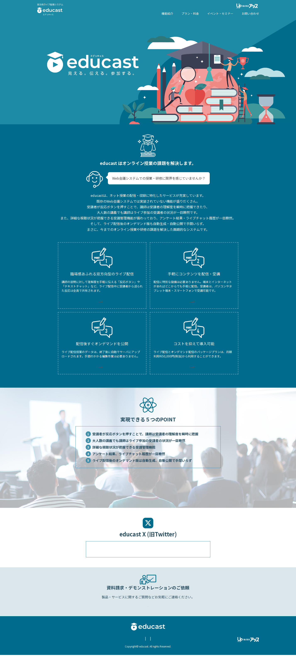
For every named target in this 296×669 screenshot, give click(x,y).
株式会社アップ (247, 5)
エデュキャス (50, 9)
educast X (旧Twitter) (179, 653)
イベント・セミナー (220, 13)
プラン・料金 (190, 13)
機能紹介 (167, 13)
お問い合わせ (250, 13)
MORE (102, 302)
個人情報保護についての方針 (120, 653)
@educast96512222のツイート (114, 558)
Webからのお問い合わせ (149, 617)
